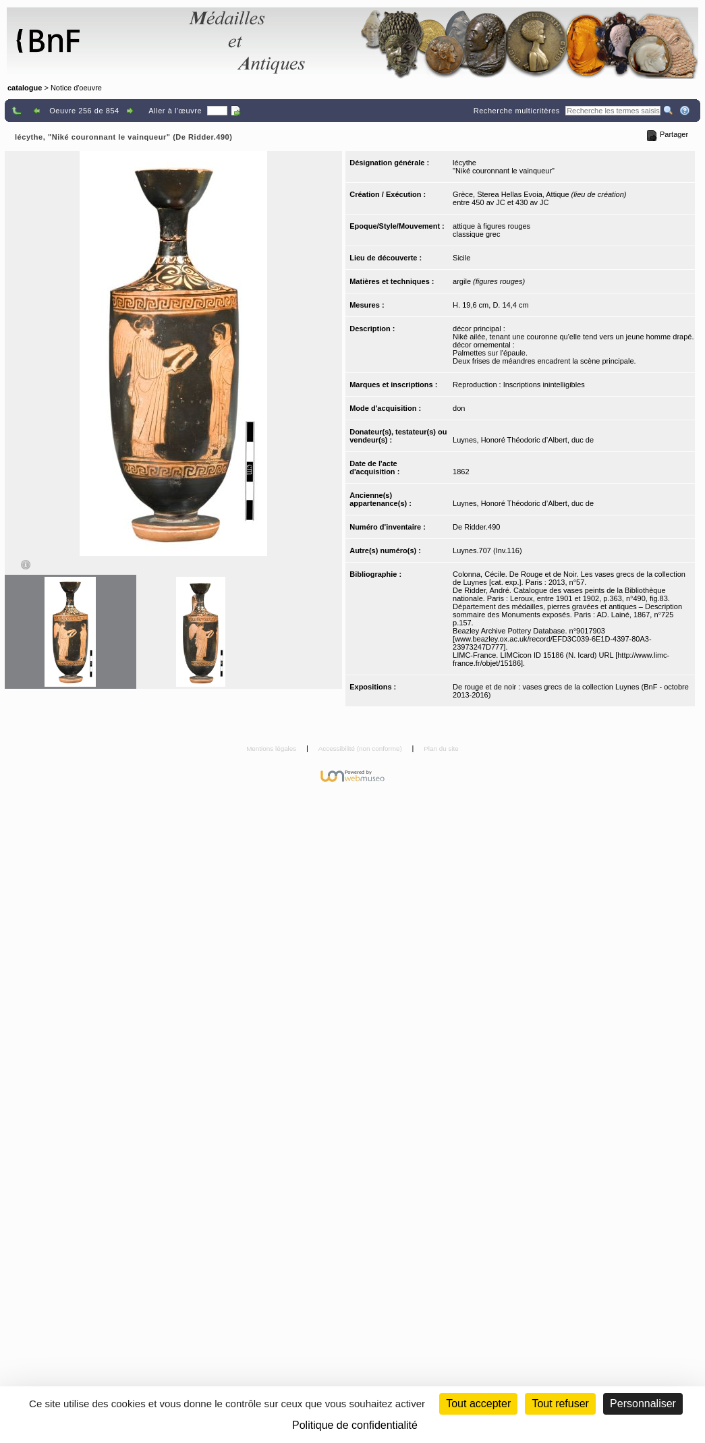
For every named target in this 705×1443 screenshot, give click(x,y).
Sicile (461, 258)
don (459, 408)
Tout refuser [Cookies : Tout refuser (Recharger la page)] (560, 1403)
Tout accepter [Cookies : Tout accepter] (478, 1403)
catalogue (24, 88)
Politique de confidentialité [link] (355, 1425)
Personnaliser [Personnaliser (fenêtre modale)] (643, 1403)
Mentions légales (272, 748)
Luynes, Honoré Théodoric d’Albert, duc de (523, 440)
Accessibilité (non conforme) (361, 748)
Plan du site (441, 748)
